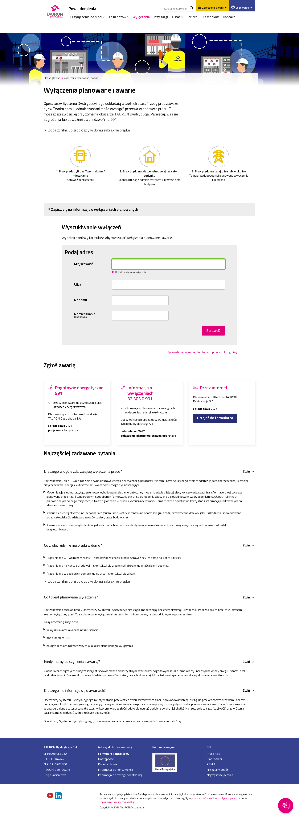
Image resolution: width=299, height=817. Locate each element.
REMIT (211, 764)
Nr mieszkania (92, 315)
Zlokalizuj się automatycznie (130, 272)
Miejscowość (83, 264)
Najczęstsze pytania (220, 775)
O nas (176, 16)
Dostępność (106, 759)
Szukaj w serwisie (192, 8)
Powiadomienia (82, 8)
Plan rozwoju (215, 759)
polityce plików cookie (204, 798)
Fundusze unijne (163, 747)
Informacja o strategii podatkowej (120, 775)
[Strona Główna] (55, 10)
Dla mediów (210, 16)
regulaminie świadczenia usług (117, 802)
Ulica (77, 284)
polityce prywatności (230, 798)
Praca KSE (213, 753)
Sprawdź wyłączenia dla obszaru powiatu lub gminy (202, 352)
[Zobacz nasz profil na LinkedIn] (58, 796)
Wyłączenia (141, 16)
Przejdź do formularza (215, 418)
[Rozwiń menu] (103, 16)
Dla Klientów (117, 16)
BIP (209, 747)
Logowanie (244, 8)
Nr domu (80, 300)
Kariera (192, 16)
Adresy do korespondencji (115, 747)
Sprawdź (213, 330)
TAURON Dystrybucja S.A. (61, 747)
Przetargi (161, 16)
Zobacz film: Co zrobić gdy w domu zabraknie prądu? (89, 130)
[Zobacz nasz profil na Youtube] (51, 796)
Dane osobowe (107, 764)
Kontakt (229, 16)
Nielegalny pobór (217, 769)
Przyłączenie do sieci (86, 16)
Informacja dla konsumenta (115, 769)
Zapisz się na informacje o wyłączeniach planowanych (94, 209)
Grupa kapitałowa (55, 775)
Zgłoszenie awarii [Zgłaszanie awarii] (215, 8)
